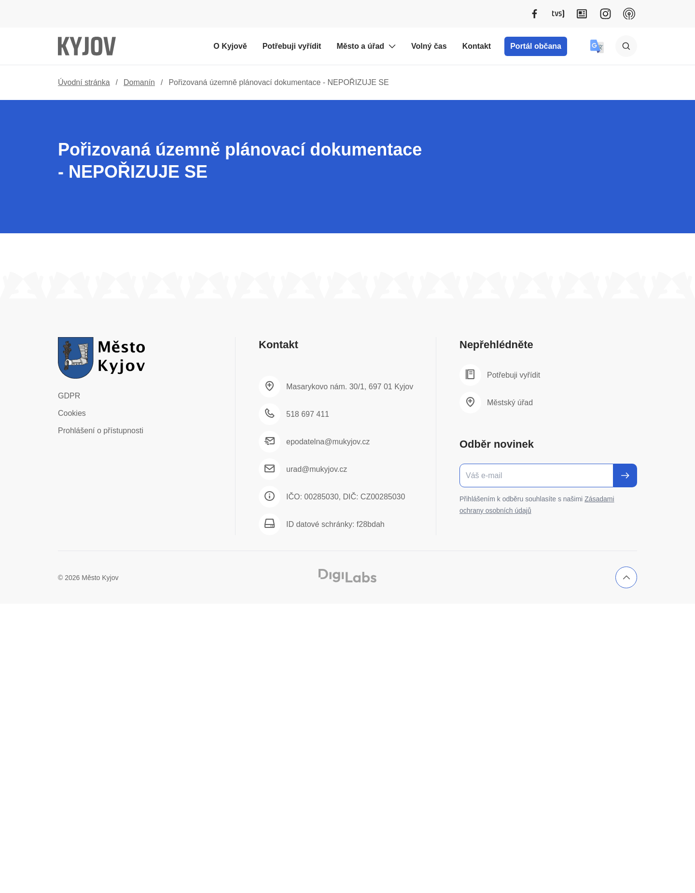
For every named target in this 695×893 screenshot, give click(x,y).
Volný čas (429, 46)
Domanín (139, 82)
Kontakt (476, 46)
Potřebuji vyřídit (292, 46)
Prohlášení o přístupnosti (100, 430)
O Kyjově (230, 46)
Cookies (72, 413)
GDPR (69, 396)
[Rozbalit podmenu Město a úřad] (392, 46)
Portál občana (535, 46)
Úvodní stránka (84, 82)
